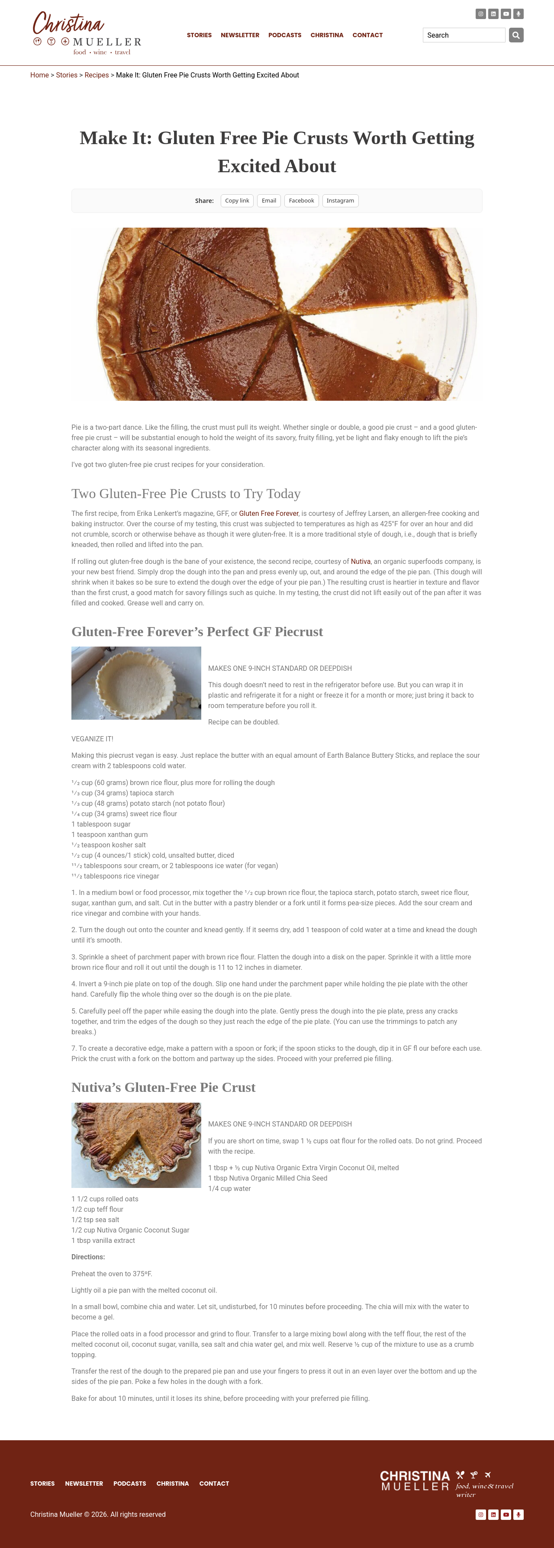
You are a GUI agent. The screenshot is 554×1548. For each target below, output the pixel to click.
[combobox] (464, 35)
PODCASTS (284, 35)
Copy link (237, 200)
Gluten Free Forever (268, 513)
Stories (66, 75)
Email (269, 200)
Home (39, 75)
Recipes (96, 75)
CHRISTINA (327, 35)
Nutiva (361, 561)
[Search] (516, 35)
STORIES (199, 35)
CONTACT (368, 35)
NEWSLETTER (240, 35)
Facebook (301, 200)
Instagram (340, 200)
